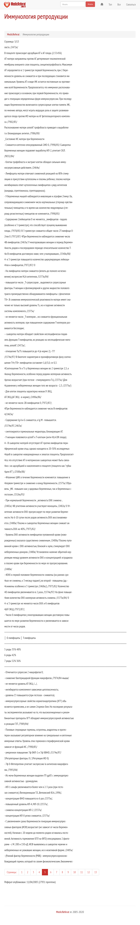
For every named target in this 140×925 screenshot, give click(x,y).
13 (95, 872)
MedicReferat (13, 34)
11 (81, 872)
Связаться (131, 4)
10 (74, 872)
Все (119, 4)
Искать (90, 4)
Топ (110, 4)
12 (88, 872)
